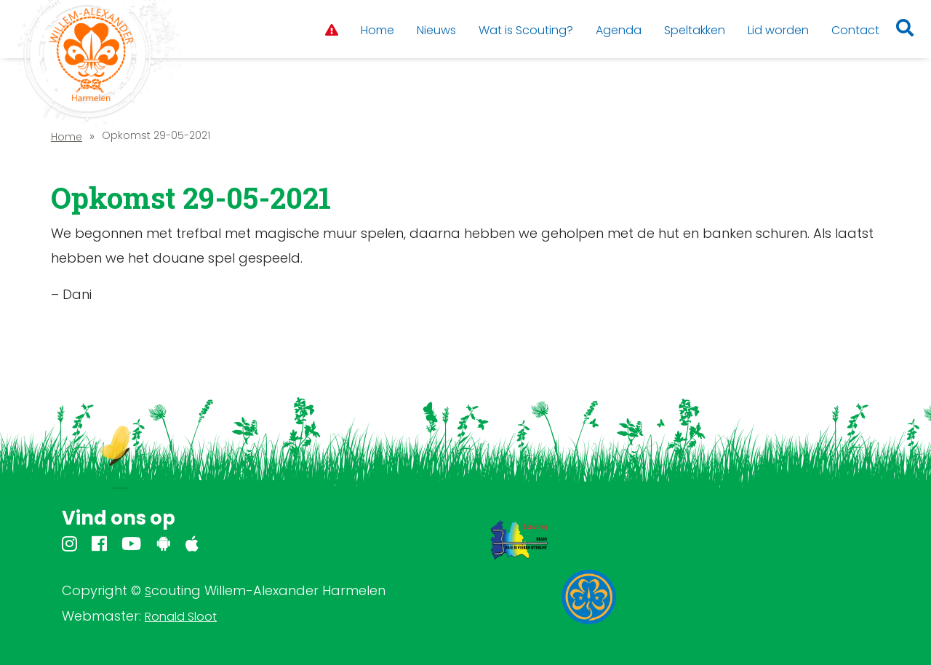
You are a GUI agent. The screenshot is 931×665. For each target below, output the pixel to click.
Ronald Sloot (181, 616)
